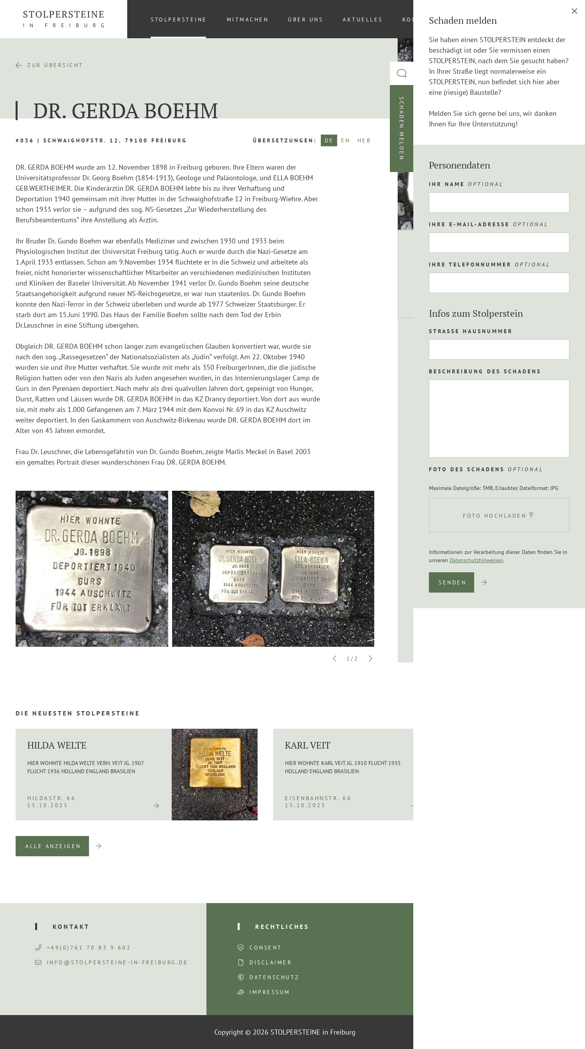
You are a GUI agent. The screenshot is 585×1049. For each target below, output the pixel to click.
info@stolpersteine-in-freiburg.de (111, 962)
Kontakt (418, 19)
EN (345, 140)
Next (370, 658)
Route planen (450, 343)
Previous (335, 658)
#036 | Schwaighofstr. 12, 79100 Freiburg (101, 140)
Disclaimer (270, 962)
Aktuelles (363, 19)
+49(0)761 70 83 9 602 (83, 947)
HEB (364, 140)
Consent (265, 947)
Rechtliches (282, 926)
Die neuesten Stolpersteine (78, 713)
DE (329, 140)
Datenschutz (274, 977)
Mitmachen (248, 19)
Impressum (269, 992)
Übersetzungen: (285, 140)
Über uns (305, 19)
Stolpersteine (179, 19)
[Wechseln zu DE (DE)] (557, 19)
